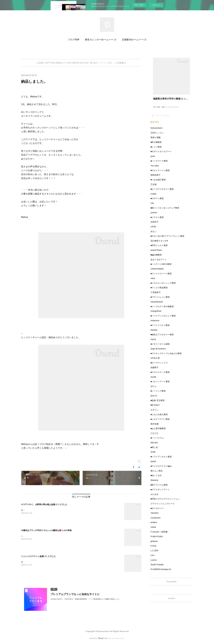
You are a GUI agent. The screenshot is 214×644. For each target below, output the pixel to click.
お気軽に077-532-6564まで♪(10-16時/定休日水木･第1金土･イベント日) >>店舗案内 (81, 63)
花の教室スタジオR (159, 243)
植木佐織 (155, 427)
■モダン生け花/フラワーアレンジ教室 (167, 239)
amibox (154, 525)
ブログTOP (73, 39)
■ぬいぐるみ (156, 478)
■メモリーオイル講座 (160, 347)
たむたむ (155, 436)
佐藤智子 (155, 370)
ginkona (154, 544)
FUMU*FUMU (157, 539)
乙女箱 (154, 187)
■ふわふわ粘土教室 (159, 417)
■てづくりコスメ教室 (160, 328)
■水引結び (155, 408)
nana (153, 281)
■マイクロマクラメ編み (161, 469)
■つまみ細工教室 (158, 182)
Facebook (171, 584)
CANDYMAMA (157, 272)
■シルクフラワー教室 (160, 422)
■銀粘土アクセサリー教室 (162, 337)
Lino (152, 558)
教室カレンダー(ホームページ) (100, 39)
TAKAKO (155, 516)
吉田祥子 (155, 225)
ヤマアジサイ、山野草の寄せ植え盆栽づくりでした (44, 505)
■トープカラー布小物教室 (162, 309)
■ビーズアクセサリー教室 (162, 192)
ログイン (156, 5)
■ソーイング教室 (158, 394)
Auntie (153, 380)
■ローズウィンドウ (159, 365)
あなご (154, 234)
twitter (171, 602)
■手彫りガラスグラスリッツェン (165, 502)
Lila (152, 206)
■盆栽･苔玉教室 (158, 403)
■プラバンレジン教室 (160, 300)
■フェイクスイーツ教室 (161, 276)
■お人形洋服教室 (158, 431)
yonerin (154, 215)
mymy (153, 342)
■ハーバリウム (157, 441)
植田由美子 (156, 178)
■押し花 (154, 450)
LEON (153, 229)
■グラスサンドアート (160, 492)
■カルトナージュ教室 (160, 173)
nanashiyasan (157, 304)
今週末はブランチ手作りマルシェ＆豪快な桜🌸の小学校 (46, 531)
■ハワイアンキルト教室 (161, 459)
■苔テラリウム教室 (159, 488)
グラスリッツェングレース (163, 506)
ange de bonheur (158, 351)
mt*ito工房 (155, 361)
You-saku (155, 168)
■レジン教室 (156, 150)
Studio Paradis (157, 567)
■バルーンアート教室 (160, 384)
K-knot (153, 549)
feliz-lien (154, 445)
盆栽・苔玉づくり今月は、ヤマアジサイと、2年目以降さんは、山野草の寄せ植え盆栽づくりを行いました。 (69, 511)
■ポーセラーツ (157, 511)
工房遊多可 (156, 295)
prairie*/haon (156, 253)
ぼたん (154, 389)
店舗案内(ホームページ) (134, 39)
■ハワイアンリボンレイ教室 (163, 318)
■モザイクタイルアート (161, 154)
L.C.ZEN (154, 553)
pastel (153, 464)
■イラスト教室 (157, 220)
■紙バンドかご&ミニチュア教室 (165, 211)
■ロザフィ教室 (157, 201)
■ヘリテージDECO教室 (161, 267)
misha (153, 530)
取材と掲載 (156, 140)
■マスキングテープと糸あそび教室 (166, 356)
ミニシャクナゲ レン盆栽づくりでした (38, 557)
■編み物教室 (156, 258)
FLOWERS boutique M (161, 572)
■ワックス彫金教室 (159, 290)
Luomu (154, 563)
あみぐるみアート (159, 262)
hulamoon (155, 323)
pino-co (154, 398)
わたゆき (155, 497)
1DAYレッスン (157, 135)
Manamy (154, 483)
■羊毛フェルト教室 (159, 248)
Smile (153, 455)
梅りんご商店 (157, 474)
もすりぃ (155, 412)
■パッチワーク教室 (159, 164)
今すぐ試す (139, 5)
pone (153, 159)
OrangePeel (156, 314)
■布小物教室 (156, 145)
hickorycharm (156, 131)
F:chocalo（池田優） (160, 534)
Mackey (154, 333)
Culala (153, 197)
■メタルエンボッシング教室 (163, 286)
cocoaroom (155, 520)
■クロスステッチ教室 (160, 375)
